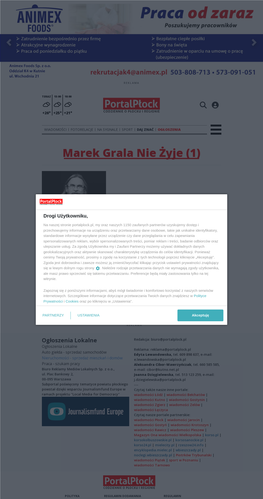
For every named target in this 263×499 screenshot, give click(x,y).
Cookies (72, 301)
